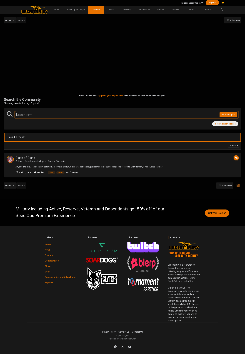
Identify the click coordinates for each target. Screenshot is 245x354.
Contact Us (123, 332)
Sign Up (212, 3)
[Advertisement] (122, 50)
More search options (225, 124)
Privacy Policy (109, 332)
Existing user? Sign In (192, 3)
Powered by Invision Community (122, 339)
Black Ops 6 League (76, 9)
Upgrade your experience (110, 96)
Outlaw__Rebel (23, 161)
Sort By (234, 145)
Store (191, 9)
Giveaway (127, 9)
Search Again (228, 114)
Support (207, 9)
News (111, 9)
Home (56, 9)
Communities (144, 9)
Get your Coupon (217, 213)
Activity (96, 9)
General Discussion (57, 161)
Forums (160, 9)
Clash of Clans (25, 158)
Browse (175, 9)
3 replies (39, 172)
